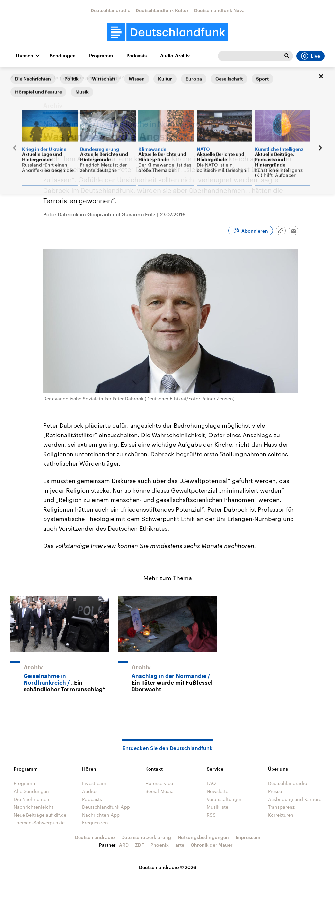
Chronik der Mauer (212, 845)
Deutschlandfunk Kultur (162, 10)
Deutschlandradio (111, 10)
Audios (89, 791)
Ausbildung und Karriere (294, 799)
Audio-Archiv (175, 55)
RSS (211, 815)
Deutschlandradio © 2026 (167, 867)
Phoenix (159, 845)
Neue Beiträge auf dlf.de (40, 815)
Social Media (159, 791)
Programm (101, 55)
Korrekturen (280, 815)
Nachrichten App (101, 815)
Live (310, 56)
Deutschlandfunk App (106, 807)
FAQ (211, 783)
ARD (124, 845)
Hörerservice (159, 783)
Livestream (94, 783)
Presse (275, 791)
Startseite (20, 77)
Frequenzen (95, 822)
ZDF (139, 845)
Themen (24, 55)
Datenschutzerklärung (146, 837)
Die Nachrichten (31, 799)
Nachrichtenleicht (33, 807)
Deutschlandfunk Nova (219, 10)
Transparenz (281, 807)
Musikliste (217, 807)
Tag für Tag (49, 77)
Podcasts (136, 55)
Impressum (248, 837)
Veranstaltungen (225, 799)
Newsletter (218, 791)
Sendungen (63, 55)
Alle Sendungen (31, 791)
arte (179, 845)
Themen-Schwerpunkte (39, 822)
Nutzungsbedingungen (203, 837)
